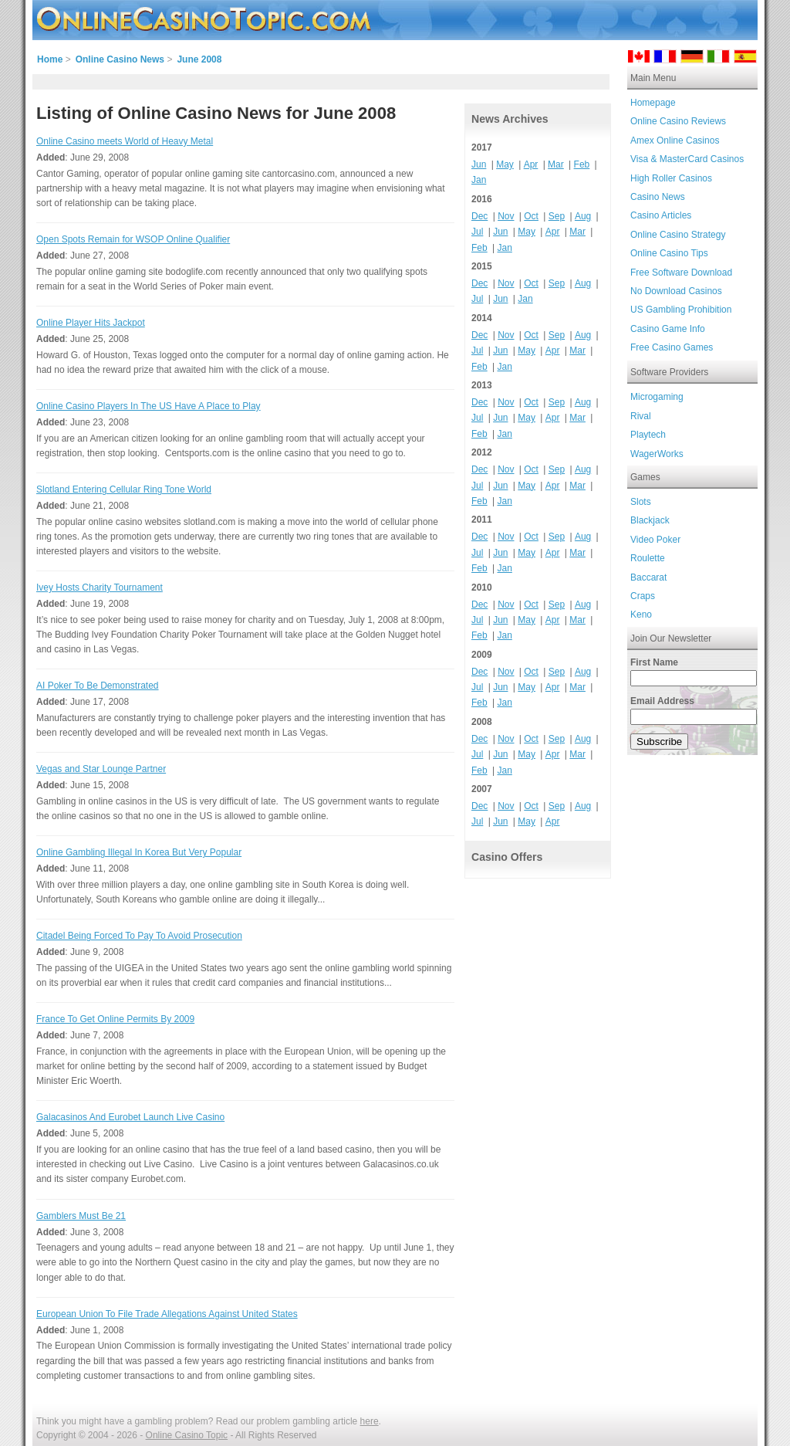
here (369, 1421)
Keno (641, 614)
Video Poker (655, 539)
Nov (506, 216)
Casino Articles (660, 215)
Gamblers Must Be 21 (81, 1216)
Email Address (662, 701)
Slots (640, 501)
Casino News (657, 196)
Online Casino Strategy (677, 234)
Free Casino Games (671, 347)
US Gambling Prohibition (680, 309)
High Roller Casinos (671, 178)
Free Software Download (681, 272)
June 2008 (199, 59)
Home (49, 59)
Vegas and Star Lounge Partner (101, 769)
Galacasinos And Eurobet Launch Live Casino (130, 1117)
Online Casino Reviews (678, 121)
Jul (477, 231)
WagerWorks (657, 454)
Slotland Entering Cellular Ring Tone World (123, 489)
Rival (640, 416)
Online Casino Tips (669, 253)
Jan (478, 179)
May (505, 164)
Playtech (648, 434)
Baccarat (648, 577)
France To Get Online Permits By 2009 (115, 1019)
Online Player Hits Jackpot (90, 322)
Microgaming (657, 396)
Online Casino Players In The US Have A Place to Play (148, 406)
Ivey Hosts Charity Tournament (99, 587)
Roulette (647, 558)
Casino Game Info (667, 328)
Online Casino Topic (187, 1435)
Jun (478, 164)
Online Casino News (120, 59)
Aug (583, 216)
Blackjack (650, 520)
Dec (479, 216)
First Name (654, 662)
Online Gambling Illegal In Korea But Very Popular (138, 852)
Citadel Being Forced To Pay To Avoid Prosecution (139, 935)
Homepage (653, 102)
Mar (556, 164)
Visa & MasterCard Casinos (687, 159)
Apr (531, 164)
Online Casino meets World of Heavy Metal (124, 141)
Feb (582, 164)
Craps (642, 596)
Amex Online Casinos (674, 140)
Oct (531, 216)
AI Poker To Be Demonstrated (97, 685)
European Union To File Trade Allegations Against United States (167, 1314)
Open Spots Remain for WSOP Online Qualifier (133, 239)
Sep (557, 216)
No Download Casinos (676, 291)
